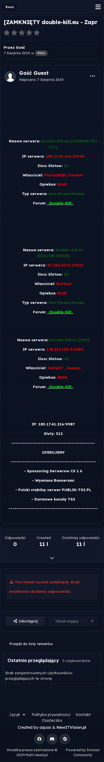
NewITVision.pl (71, 727)
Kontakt (83, 714)
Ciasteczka (52, 720)
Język (17, 714)
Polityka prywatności (51, 714)
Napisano (41, 79)
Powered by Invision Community (83, 752)
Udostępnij (25, 621)
